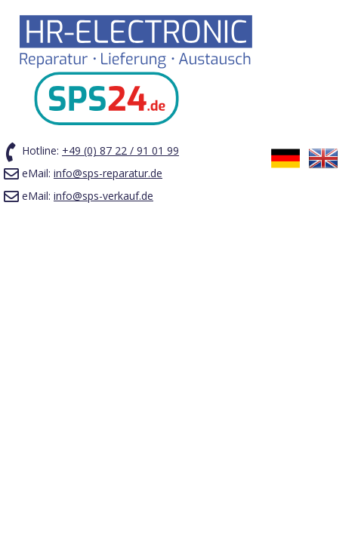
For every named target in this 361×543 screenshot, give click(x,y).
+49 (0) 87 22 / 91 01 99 (120, 150)
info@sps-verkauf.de (103, 196)
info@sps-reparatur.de (108, 173)
